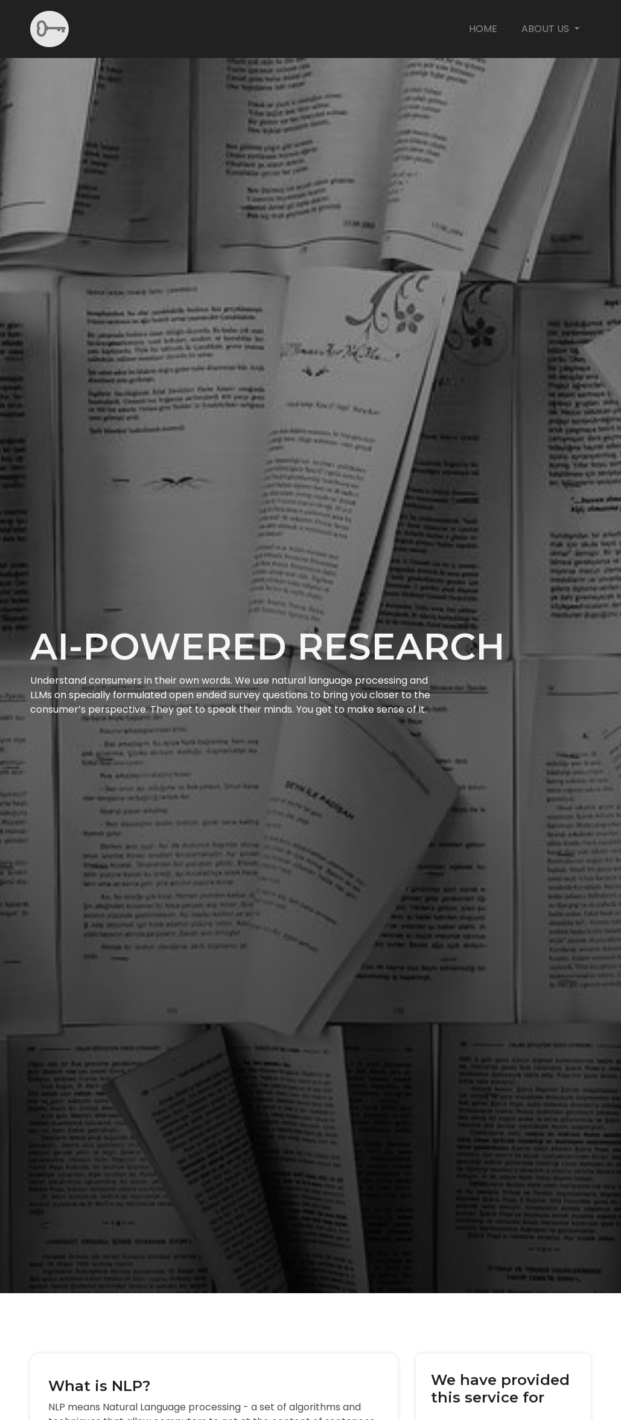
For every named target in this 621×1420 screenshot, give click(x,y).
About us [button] (546, 29)
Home (483, 29)
